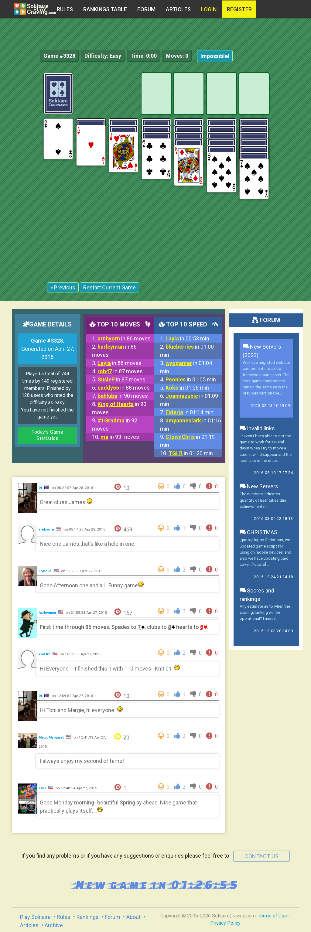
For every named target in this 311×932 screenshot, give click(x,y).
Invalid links (257, 428)
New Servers (259, 486)
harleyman (48, 612)
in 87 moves (120, 371)
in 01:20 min (191, 453)
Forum (146, 9)
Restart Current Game (109, 287)
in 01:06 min (187, 387)
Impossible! (214, 56)
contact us (261, 856)
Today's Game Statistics (47, 435)
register (239, 9)
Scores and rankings (257, 594)
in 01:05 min (191, 379)
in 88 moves (123, 387)
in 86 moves (124, 338)
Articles (178, 9)
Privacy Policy (225, 923)
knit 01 (45, 654)
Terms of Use (272, 916)
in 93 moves (120, 437)
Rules (65, 9)
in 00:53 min (187, 338)
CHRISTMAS (258, 532)
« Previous (62, 287)
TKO (43, 788)
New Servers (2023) (262, 350)
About (133, 917)
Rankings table (105, 9)
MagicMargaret (52, 737)
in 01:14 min (190, 412)
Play (39, 9)
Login (209, 9)
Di (41, 488)
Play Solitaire (35, 917)
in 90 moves (122, 396)
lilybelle (45, 571)
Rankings (88, 917)
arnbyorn (47, 529)
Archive (54, 925)
